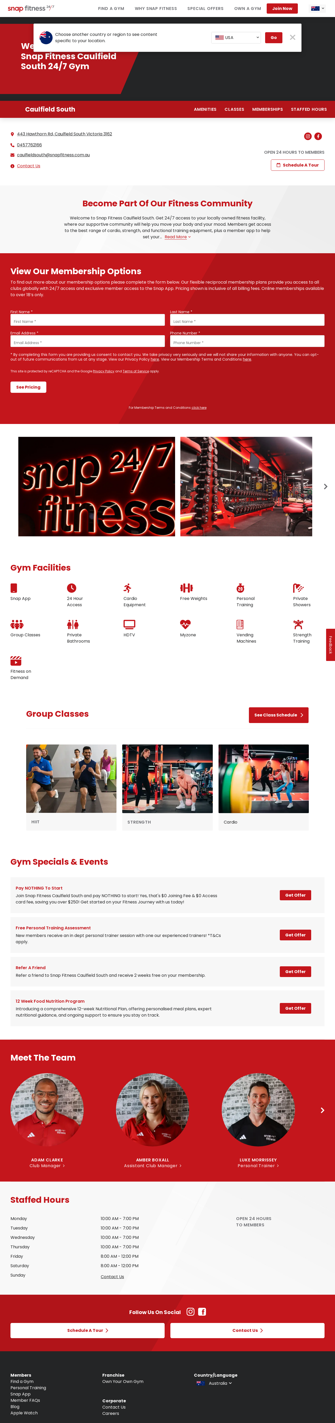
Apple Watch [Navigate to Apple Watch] (24, 1413)
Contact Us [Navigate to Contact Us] (114, 1407)
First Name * (21, 312)
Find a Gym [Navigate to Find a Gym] (22, 1381)
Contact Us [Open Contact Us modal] (247, 1330)
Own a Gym (247, 8)
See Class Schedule (278, 715)
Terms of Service (136, 371)
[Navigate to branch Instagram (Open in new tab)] (309, 137)
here (155, 359)
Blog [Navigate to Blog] (14, 1407)
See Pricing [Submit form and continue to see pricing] (28, 387)
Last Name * (181, 312)
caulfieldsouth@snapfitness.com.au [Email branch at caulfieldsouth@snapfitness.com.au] (53, 155)
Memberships (267, 109)
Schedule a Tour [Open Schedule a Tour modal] (87, 1330)
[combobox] (317, 8)
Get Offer (295, 895)
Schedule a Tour (298, 165)
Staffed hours (309, 109)
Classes (234, 109)
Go (274, 38)
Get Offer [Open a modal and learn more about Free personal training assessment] (295, 935)
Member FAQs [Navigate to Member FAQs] (25, 1400)
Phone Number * (185, 333)
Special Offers (205, 8)
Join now (282, 8)
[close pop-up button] (292, 38)
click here (199, 407)
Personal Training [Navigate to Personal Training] (28, 1388)
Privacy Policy (103, 371)
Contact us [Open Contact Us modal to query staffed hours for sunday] (112, 1277)
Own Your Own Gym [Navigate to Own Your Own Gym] (122, 1381)
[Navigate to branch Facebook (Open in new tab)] (319, 137)
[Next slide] (326, 487)
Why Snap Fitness (156, 8)
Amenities (205, 109)
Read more (178, 237)
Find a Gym (111, 8)
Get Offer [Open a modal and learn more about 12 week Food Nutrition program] (295, 1008)
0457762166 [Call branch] (29, 145)
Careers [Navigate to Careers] (110, 1413)
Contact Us (28, 166)
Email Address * (24, 333)
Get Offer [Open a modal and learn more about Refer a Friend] (295, 972)
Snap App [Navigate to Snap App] (20, 1394)
